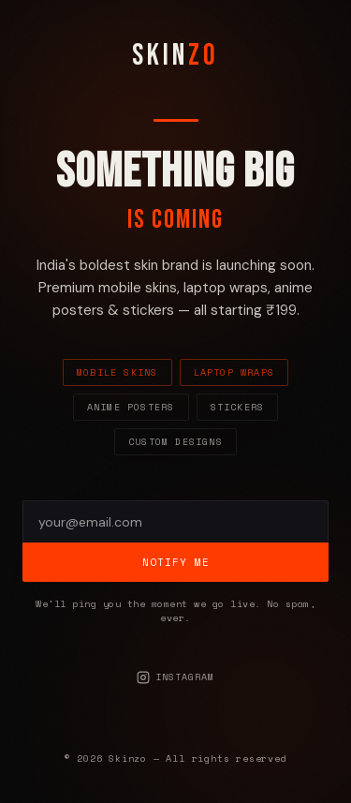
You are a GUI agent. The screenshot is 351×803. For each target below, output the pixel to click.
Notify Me (176, 562)
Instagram (175, 677)
